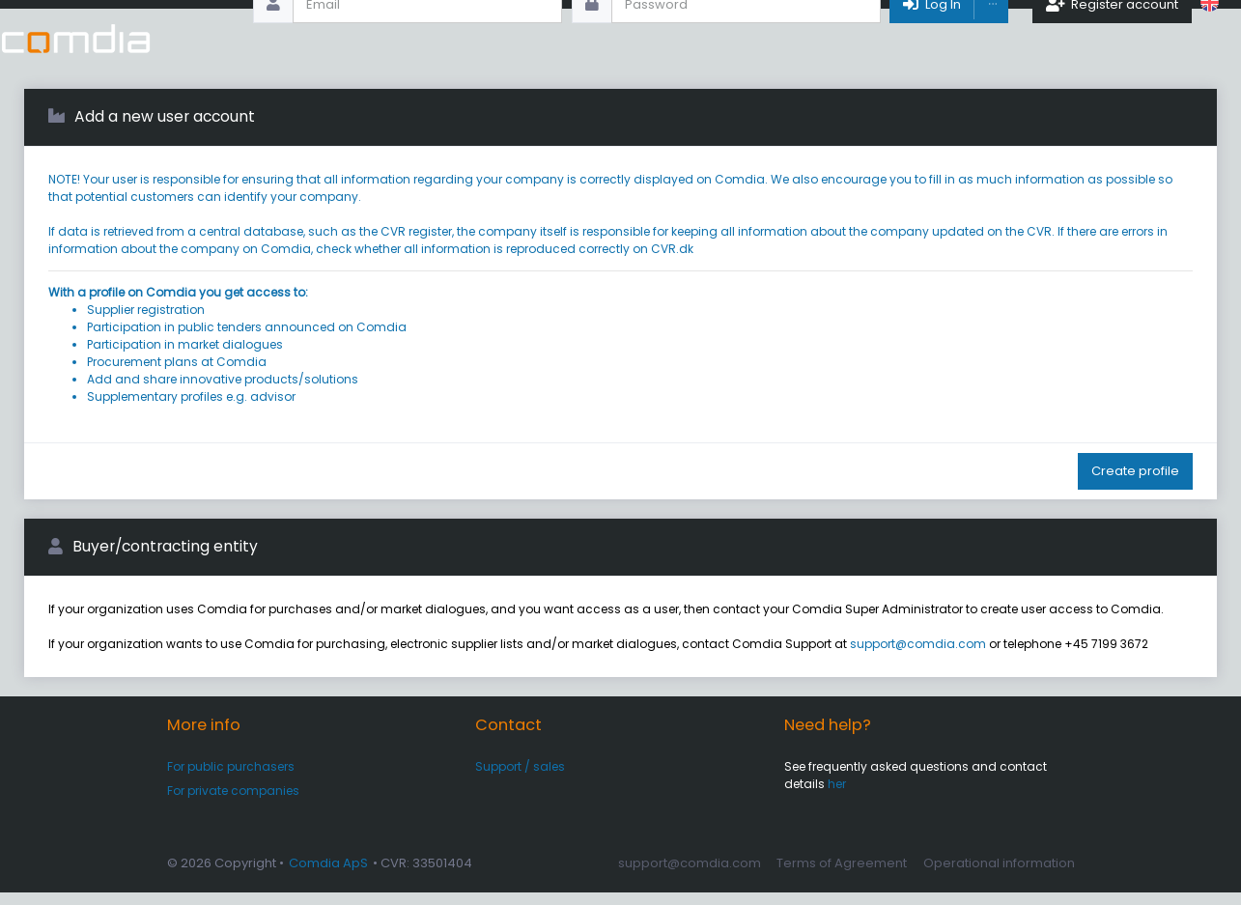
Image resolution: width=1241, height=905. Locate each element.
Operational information (999, 875)
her (837, 796)
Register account (1112, 38)
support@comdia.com (918, 656)
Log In (930, 38)
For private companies (233, 803)
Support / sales (520, 779)
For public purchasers (231, 779)
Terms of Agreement (841, 875)
